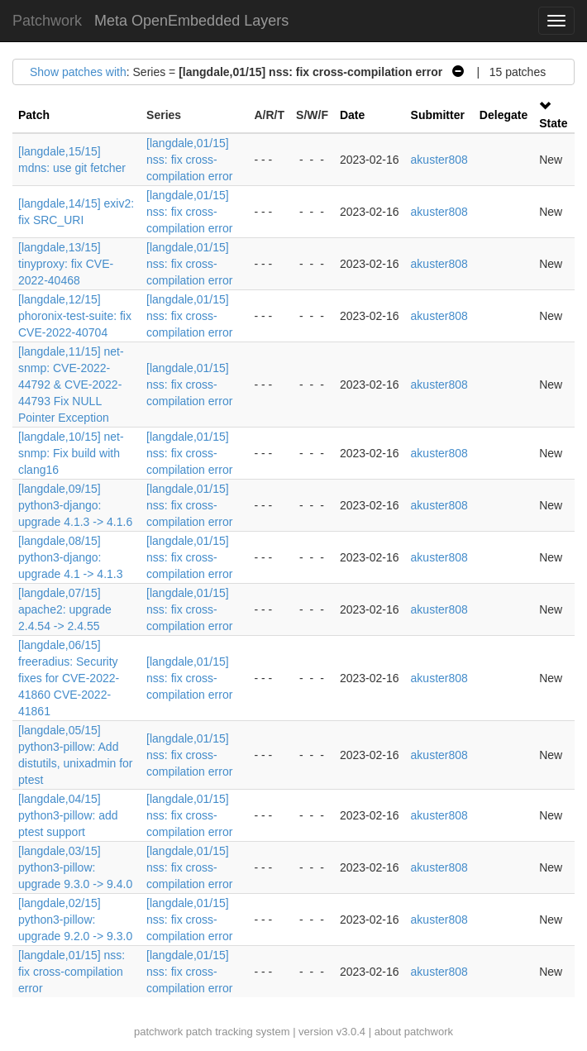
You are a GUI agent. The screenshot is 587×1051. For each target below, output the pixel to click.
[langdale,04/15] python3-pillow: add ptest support (68, 815)
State (553, 123)
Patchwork (47, 20)
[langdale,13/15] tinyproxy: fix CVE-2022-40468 (65, 264)
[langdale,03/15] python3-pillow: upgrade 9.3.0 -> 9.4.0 (75, 867)
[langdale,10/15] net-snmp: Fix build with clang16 (71, 453)
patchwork (158, 1031)
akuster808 (439, 159)
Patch (34, 115)
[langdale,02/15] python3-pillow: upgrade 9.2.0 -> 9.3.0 (75, 919)
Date (352, 115)
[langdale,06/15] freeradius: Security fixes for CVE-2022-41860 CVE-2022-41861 (68, 678)
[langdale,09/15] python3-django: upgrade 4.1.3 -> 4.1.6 (75, 505)
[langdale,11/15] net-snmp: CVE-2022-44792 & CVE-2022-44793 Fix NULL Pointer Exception (71, 384)
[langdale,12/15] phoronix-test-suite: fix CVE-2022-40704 (74, 316)
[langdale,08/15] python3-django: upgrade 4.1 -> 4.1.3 (70, 557)
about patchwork (414, 1031)
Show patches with (78, 72)
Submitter (438, 115)
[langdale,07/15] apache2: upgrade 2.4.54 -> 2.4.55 (65, 609)
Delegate (503, 115)
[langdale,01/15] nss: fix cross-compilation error (189, 159)
